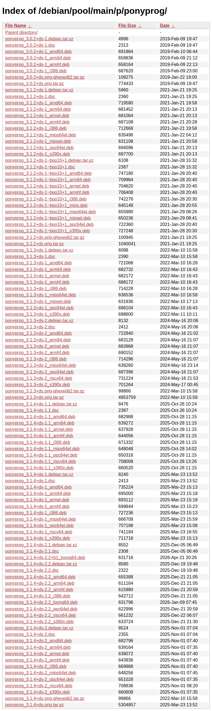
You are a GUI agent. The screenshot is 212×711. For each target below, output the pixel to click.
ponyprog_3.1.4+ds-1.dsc (30, 480)
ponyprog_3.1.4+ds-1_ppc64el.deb (39, 525)
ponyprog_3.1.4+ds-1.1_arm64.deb (39, 423)
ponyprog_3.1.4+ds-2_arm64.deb (38, 647)
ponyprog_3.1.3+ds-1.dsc (30, 256)
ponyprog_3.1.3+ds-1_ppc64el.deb (39, 308)
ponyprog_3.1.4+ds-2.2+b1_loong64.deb (45, 557)
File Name (15, 25)
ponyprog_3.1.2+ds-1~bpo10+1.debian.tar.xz (49, 160)
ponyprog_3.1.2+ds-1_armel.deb (37, 115)
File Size (127, 25)
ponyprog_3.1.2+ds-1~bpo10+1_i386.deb (45, 199)
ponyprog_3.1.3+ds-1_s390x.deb (37, 314)
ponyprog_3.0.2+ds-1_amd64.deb (38, 51)
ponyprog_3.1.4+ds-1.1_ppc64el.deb (41, 455)
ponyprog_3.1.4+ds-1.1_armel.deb (39, 429)
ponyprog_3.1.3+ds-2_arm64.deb (38, 340)
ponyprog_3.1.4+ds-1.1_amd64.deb (40, 416)
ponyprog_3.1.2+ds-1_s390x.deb (37, 154)
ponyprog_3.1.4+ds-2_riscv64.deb (38, 685)
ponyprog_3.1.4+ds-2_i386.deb (36, 666)
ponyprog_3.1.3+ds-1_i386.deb (36, 288)
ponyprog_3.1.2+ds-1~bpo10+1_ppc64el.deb (49, 224)
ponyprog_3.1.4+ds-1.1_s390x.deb (39, 467)
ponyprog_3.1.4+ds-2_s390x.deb (37, 692)
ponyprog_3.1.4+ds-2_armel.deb (37, 653)
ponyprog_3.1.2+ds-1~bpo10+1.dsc (40, 167)
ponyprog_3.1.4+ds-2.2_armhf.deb (39, 589)
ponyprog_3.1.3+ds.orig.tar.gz (34, 397)
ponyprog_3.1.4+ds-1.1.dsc (32, 410)
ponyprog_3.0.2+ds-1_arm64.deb (38, 58)
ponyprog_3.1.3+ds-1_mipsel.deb (38, 301)
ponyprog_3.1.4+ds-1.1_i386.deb (37, 442)
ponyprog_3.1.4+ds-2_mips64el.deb (40, 672)
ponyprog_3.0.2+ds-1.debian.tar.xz (39, 38)
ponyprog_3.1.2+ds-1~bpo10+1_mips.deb (46, 205)
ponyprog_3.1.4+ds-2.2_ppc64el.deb (41, 609)
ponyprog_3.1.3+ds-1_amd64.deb (38, 262)
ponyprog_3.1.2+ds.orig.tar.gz (34, 243)
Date (164, 25)
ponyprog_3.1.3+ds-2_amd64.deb (38, 333)
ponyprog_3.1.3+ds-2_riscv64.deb (38, 378)
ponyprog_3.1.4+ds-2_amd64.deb (38, 640)
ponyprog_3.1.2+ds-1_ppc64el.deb (39, 147)
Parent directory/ (21, 32)
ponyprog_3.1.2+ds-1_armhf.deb (37, 122)
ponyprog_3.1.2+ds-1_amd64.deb (38, 103)
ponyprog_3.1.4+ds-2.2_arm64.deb (39, 583)
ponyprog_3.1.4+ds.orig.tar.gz (34, 704)
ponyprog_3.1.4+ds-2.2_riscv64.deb (40, 615)
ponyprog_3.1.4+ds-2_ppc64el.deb (39, 679)
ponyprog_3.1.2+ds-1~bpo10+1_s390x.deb (47, 230)
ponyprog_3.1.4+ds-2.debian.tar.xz (39, 628)
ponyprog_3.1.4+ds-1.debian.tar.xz (39, 474)
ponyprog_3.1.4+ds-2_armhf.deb (37, 660)
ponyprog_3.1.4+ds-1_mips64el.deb (40, 519)
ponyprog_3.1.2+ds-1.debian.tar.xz (39, 90)
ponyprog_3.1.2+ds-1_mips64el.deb (40, 135)
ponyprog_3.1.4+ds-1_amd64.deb (38, 487)
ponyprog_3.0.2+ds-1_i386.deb (36, 71)
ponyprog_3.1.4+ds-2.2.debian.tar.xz (41, 564)
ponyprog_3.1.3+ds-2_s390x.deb (37, 384)
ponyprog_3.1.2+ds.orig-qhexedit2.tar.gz (44, 237)
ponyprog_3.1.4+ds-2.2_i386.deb (37, 596)
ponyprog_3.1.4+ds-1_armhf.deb (37, 506)
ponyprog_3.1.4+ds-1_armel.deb (37, 499)
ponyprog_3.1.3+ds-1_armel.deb (37, 275)
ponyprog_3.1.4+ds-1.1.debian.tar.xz (41, 404)
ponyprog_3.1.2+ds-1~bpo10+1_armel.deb (47, 186)
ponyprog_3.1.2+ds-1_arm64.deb (38, 109)
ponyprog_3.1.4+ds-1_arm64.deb (38, 493)
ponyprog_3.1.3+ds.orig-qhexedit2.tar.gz (44, 391)
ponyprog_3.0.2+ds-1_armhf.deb (37, 64)
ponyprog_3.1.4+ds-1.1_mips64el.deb (42, 448)
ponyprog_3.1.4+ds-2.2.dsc (32, 570)
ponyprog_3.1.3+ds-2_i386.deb (36, 359)
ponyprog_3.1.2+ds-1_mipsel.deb (38, 141)
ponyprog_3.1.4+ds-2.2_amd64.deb (40, 577)
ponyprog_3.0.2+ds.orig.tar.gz (34, 83)
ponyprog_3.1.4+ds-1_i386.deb (36, 512)
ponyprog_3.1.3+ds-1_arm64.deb (38, 269)
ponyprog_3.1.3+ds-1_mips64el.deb (40, 295)
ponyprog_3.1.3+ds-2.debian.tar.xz (39, 320)
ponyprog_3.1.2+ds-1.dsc (30, 96)
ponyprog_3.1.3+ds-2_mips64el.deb (40, 365)
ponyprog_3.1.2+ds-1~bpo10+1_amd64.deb (48, 173)
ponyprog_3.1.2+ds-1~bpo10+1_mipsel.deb (48, 218)
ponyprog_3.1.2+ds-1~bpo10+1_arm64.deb (48, 179)
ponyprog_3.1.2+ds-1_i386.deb (36, 128)
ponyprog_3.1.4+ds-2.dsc (30, 634)
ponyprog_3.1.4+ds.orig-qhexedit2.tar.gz (44, 698)
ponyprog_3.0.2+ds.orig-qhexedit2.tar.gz (44, 77)
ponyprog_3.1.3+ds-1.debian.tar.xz (39, 250)
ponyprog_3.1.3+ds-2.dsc (30, 327)
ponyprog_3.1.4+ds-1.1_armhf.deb (39, 435)
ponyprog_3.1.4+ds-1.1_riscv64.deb (40, 461)
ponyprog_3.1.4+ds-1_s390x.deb (37, 538)
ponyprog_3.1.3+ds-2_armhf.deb (37, 352)
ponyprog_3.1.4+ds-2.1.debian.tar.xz (41, 545)
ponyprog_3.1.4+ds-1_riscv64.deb (38, 532)
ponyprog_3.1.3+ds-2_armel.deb (37, 346)
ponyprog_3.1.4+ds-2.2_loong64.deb (41, 602)
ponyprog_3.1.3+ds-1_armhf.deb (37, 282)
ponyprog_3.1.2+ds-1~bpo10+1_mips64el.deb (50, 211)
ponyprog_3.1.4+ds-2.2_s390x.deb (39, 621)
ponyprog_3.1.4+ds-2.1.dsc (32, 551)
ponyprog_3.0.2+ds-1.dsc (30, 45)
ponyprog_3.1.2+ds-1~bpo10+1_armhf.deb (47, 192)
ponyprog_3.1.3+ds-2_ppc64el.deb (39, 372)
